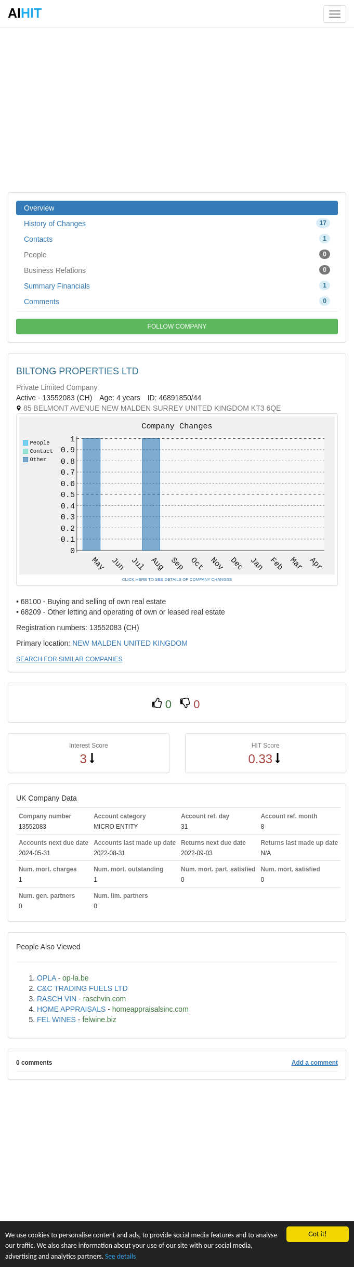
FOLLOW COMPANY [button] (177, 326)
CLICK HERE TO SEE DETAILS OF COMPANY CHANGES (177, 579)
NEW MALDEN (97, 643)
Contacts (177, 238)
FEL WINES (56, 1019)
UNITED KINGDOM (156, 643)
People (177, 254)
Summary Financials (177, 285)
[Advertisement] (177, 109)
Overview (39, 208)
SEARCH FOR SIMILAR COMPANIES (69, 659)
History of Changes (177, 223)
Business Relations (177, 270)
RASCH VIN (56, 999)
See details (120, 1256)
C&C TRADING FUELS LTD (82, 988)
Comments (177, 301)
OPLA (46, 978)
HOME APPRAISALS (71, 1009)
